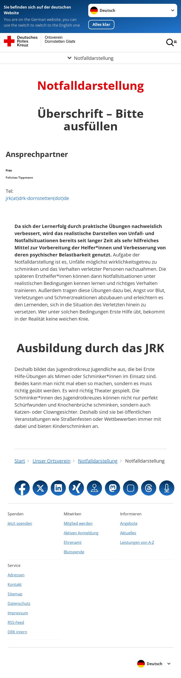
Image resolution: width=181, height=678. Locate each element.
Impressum (18, 613)
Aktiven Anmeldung (81, 533)
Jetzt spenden (20, 523)
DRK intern (17, 632)
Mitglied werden (78, 523)
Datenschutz (19, 603)
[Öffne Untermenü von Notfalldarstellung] (90, 58)
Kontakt (15, 584)
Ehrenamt (73, 542)
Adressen (16, 575)
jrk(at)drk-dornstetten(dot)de (37, 198)
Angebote (128, 523)
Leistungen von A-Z (137, 542)
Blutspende (74, 552)
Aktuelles (128, 533)
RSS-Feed (16, 622)
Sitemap (15, 594)
